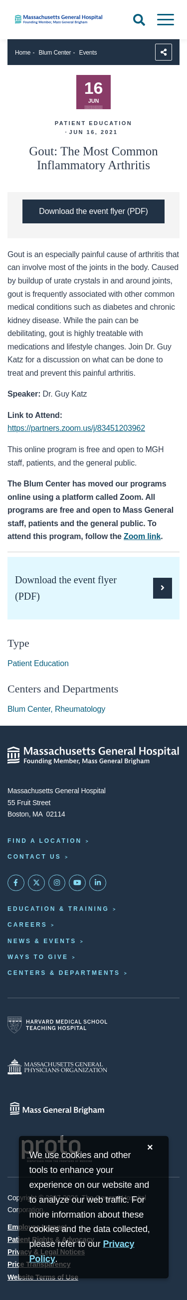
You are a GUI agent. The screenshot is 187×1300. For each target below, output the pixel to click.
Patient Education (38, 663)
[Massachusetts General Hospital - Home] (93, 755)
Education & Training (58, 908)
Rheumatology (80, 709)
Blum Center (55, 52)
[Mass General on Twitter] (36, 883)
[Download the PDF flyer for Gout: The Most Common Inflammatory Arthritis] (93, 211)
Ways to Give (37, 957)
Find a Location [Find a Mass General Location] (44, 840)
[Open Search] (139, 20)
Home (22, 52)
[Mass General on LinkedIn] (97, 883)
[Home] (62, 19)
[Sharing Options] (163, 52)
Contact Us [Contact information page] (34, 856)
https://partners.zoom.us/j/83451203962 (76, 428)
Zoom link (142, 536)
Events (88, 52)
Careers (27, 924)
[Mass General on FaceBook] (15, 883)
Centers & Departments (63, 972)
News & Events (41, 941)
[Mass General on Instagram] (56, 883)
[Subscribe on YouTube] (77, 883)
